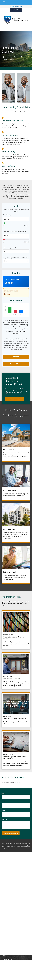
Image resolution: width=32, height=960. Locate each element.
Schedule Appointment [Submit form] (10, 833)
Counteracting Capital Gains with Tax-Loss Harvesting (15, 758)
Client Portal (16, 10)
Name (3, 793)
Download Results (16, 364)
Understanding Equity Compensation (14, 719)
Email (3, 802)
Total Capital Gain (12, 279)
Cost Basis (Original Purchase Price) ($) (14, 231)
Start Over (16, 356)
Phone (4, 811)
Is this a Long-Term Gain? (10, 248)
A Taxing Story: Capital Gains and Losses (13, 638)
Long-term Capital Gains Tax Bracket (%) (15, 258)
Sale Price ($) (7, 215)
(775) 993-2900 (9, 959)
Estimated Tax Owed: (11, 291)
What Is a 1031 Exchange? (11, 679)
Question (4, 819)
